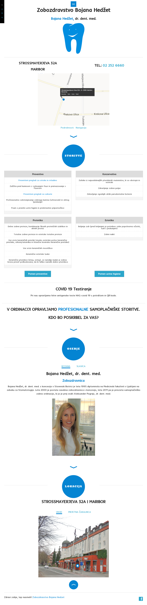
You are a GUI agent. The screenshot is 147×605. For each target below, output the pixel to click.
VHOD (59, 511)
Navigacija (81, 127)
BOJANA (66, 366)
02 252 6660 (113, 65)
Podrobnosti (67, 127)
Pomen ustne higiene (109, 273)
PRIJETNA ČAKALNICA (79, 511)
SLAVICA (81, 366)
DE (73, 4)
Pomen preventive (37, 273)
